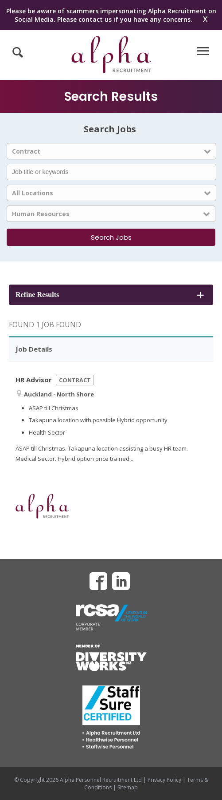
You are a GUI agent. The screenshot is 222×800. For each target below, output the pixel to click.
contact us (95, 19)
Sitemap (127, 787)
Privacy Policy (164, 780)
